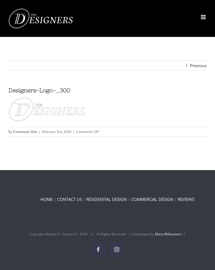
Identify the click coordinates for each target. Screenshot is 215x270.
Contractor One (25, 131)
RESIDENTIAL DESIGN (106, 199)
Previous (198, 65)
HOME (46, 199)
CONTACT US (69, 199)
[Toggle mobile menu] (204, 17)
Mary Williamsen (168, 234)
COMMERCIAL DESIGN (152, 199)
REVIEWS (186, 199)
